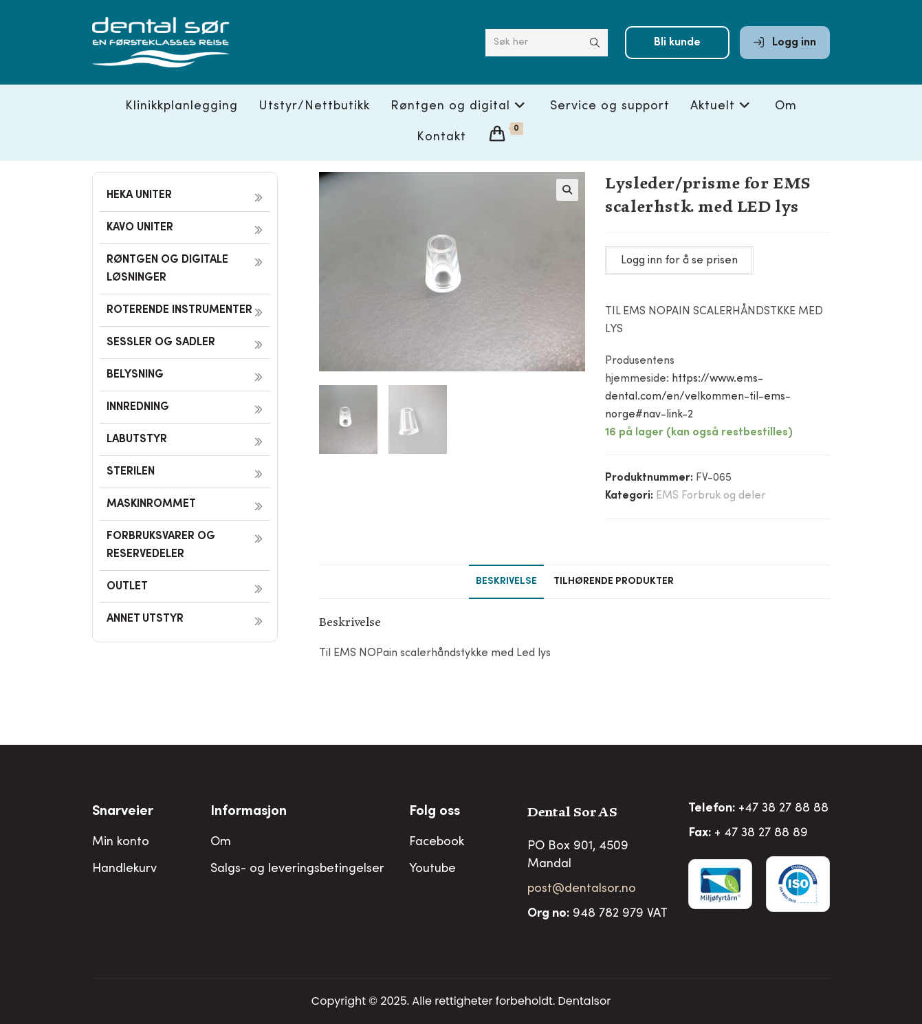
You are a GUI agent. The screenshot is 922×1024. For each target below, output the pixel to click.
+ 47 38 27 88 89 (761, 833)
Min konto (120, 842)
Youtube (432, 869)
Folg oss (434, 812)
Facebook (436, 842)
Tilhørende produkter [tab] (613, 582)
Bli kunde (677, 42)
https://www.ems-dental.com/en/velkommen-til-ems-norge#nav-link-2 (698, 396)
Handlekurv (124, 869)
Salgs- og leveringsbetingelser (297, 869)
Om (220, 842)
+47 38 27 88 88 (783, 809)
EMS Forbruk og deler (711, 495)
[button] (567, 190)
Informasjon (248, 812)
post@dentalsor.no (581, 889)
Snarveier (122, 812)
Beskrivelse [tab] (506, 582)
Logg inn (785, 42)
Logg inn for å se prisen (679, 260)
